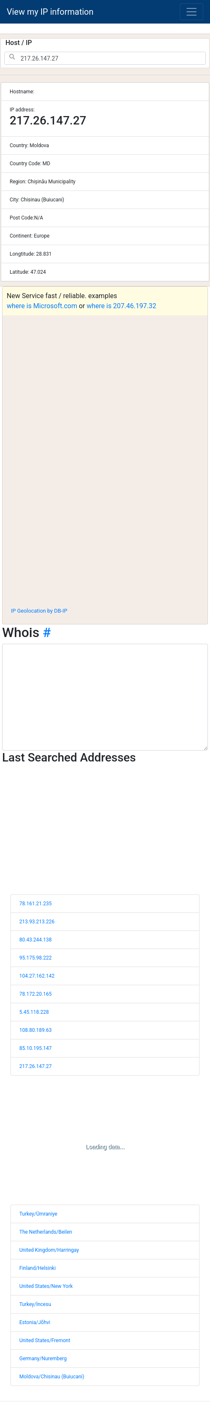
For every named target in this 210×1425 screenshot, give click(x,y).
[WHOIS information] (105, 697)
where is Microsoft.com (42, 306)
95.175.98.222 (35, 958)
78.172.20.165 (35, 994)
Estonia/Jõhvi (34, 1322)
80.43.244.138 (35, 940)
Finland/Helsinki (37, 1268)
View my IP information (50, 12)
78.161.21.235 (35, 904)
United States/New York (46, 1286)
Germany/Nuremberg (43, 1359)
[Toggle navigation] (191, 11)
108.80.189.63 (35, 1030)
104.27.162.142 (37, 976)
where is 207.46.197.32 (121, 306)
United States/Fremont (44, 1340)
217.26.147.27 (35, 1066)
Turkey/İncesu (35, 1304)
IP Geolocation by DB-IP (39, 611)
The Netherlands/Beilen (45, 1232)
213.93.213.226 (37, 922)
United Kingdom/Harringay (49, 1250)
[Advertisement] (103, 538)
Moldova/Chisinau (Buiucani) (51, 1377)
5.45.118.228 (34, 1012)
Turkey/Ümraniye (38, 1214)
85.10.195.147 (35, 1048)
